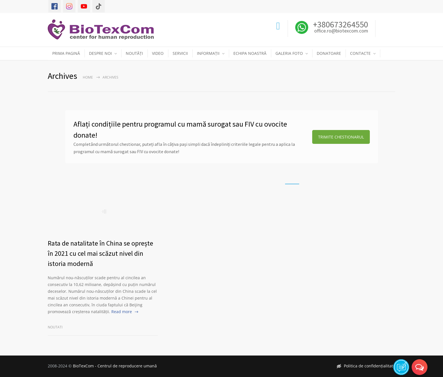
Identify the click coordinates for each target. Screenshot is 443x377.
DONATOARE (329, 53)
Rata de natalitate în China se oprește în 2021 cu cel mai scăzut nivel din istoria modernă (100, 253)
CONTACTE (360, 53)
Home (88, 77)
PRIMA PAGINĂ (66, 53)
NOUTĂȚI (134, 53)
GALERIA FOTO (289, 53)
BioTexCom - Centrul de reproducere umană (115, 366)
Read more (121, 311)
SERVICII (180, 53)
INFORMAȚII (208, 53)
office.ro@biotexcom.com (341, 31)
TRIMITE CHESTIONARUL (341, 137)
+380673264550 (339, 24)
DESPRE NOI (100, 53)
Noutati (55, 327)
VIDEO (158, 53)
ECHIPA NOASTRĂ (249, 53)
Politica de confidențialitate (366, 366)
